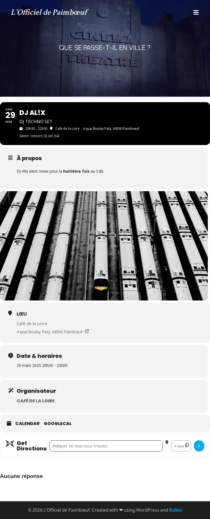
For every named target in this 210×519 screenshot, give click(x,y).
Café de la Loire (32, 323)
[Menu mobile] (196, 12)
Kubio (175, 510)
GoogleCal (58, 423)
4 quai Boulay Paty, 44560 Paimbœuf (49, 331)
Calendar (27, 423)
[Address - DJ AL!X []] (106, 446)
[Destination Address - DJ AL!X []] (181, 446)
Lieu (22, 313)
